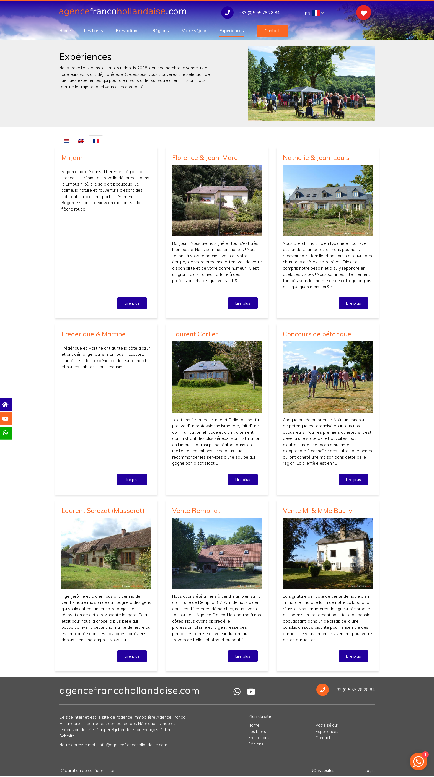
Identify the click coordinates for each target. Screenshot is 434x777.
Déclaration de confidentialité (87, 770)
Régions (161, 30)
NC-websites (321, 770)
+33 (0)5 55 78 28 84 (345, 690)
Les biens (93, 30)
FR (314, 13)
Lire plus (132, 303)
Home (65, 30)
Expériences (231, 30)
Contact (272, 30)
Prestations (128, 30)
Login (369, 770)
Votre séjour (194, 30)
